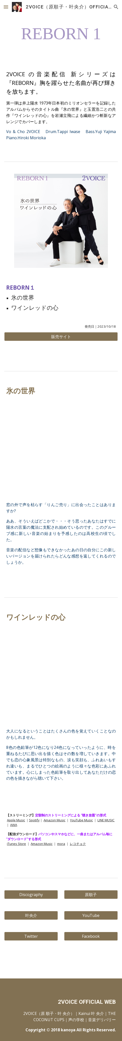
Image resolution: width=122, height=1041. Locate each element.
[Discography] (31, 894)
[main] (61, 31)
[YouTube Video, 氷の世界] (61, 449)
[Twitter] (31, 936)
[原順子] (91, 894)
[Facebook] (91, 936)
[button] (6, 7)
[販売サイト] (61, 336)
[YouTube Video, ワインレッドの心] (61, 675)
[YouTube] (91, 915)
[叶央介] (31, 915)
